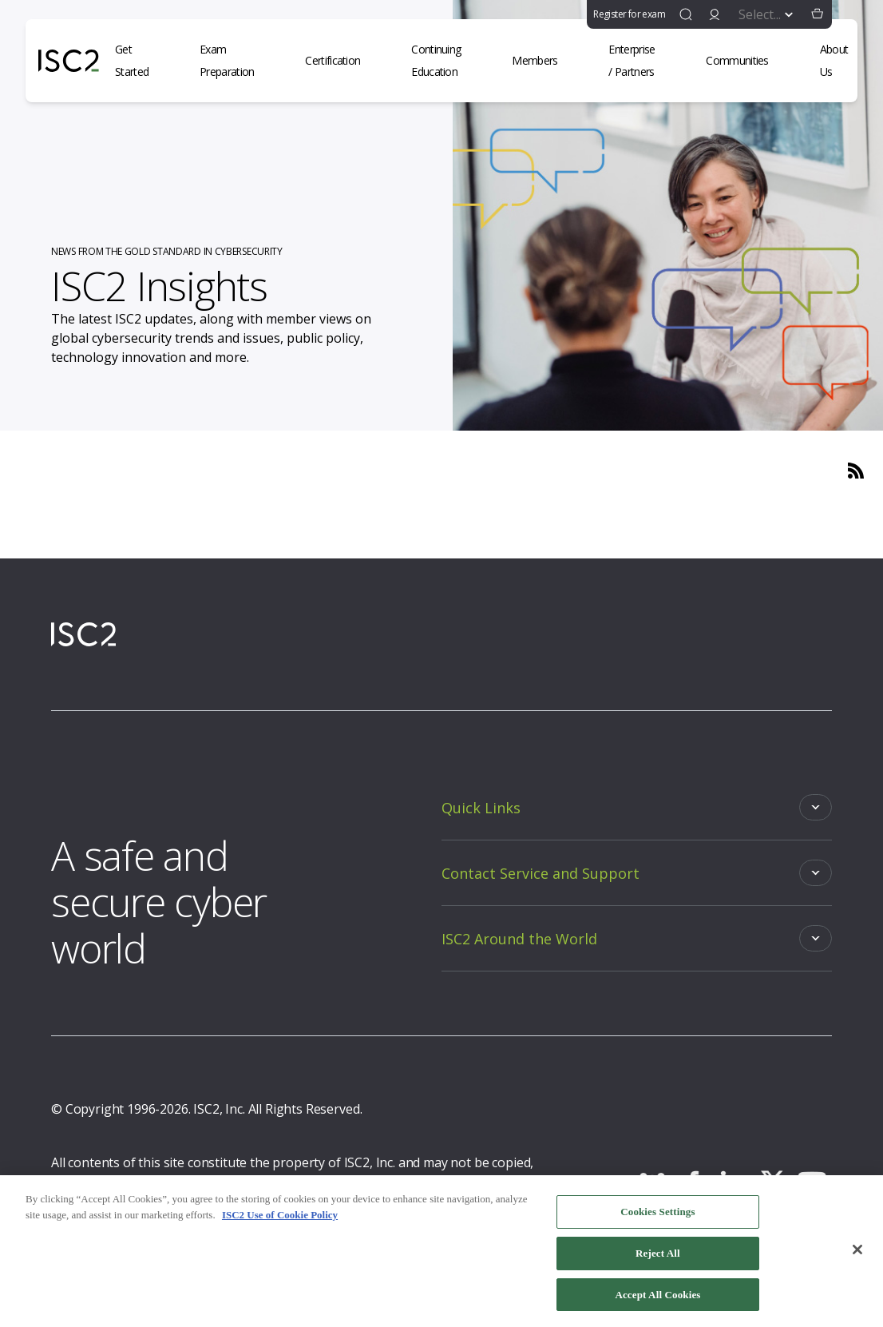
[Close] (857, 1254)
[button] (817, 14)
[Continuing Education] (445, 60)
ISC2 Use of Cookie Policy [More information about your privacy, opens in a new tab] (280, 1220)
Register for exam (629, 14)
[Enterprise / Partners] (641, 60)
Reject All (658, 1258)
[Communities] (746, 60)
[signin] (714, 14)
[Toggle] (637, 807)
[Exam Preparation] (236, 60)
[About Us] (844, 60)
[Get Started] (141, 60)
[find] (685, 14)
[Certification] (342, 60)
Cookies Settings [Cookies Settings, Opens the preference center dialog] (657, 1216)
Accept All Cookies (657, 1299)
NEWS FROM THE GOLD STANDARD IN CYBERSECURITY (167, 251)
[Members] (544, 60)
